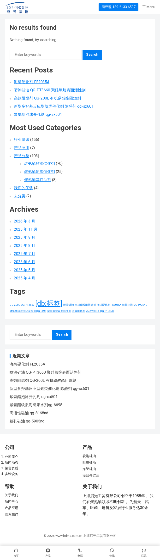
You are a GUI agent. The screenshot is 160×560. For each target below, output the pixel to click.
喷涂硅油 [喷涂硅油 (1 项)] (68, 304)
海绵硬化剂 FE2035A (31, 82)
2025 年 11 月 (25, 229)
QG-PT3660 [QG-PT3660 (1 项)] (27, 304)
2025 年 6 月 (24, 262)
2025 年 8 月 (24, 245)
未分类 (19, 196)
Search (92, 54)
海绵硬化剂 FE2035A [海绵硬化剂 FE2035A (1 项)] (109, 304)
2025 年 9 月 (24, 237)
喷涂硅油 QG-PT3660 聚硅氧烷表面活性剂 (50, 90)
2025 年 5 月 (24, 270)
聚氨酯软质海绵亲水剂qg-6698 (36, 405)
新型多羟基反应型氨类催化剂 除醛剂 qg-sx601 (54, 106)
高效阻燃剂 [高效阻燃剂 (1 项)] (78, 311)
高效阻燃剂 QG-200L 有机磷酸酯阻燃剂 (47, 98)
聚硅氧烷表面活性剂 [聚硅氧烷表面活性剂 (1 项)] (59, 311)
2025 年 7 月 (24, 253)
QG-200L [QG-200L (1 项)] (15, 304)
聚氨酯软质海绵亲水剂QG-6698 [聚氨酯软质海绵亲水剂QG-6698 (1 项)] (28, 311)
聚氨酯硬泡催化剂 (39, 171)
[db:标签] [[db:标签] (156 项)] (48, 303)
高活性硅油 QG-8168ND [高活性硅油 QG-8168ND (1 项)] (100, 311)
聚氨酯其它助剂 (37, 179)
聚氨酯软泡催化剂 (39, 163)
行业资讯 (21, 139)
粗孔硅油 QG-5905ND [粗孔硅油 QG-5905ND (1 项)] (135, 304)
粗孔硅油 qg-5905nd (27, 421)
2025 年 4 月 (24, 278)
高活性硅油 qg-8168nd (29, 413)
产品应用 (21, 147)
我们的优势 (23, 188)
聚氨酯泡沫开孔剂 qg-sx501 (38, 114)
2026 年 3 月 (24, 221)
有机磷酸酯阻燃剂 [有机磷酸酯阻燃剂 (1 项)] (85, 304)
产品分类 (21, 156)
